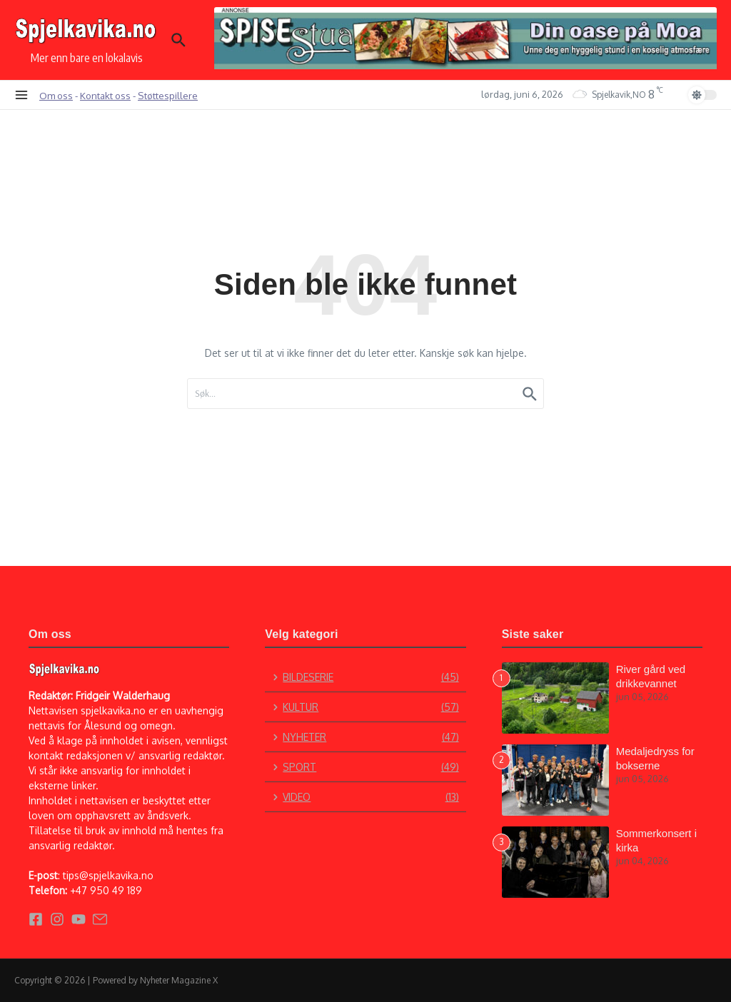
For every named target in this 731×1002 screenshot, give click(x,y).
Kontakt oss (105, 95)
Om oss (56, 95)
